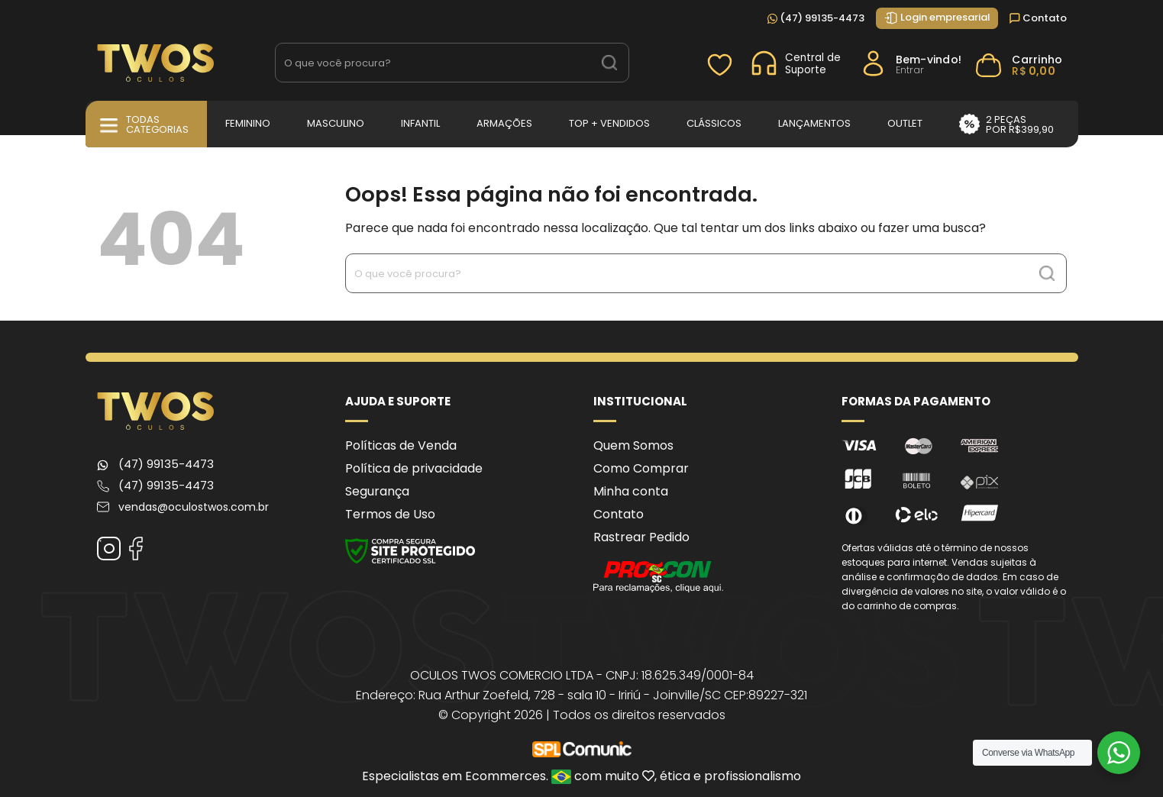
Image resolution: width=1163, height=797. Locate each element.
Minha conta (630, 491)
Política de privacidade (414, 468)
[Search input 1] (433, 62)
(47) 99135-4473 (815, 18)
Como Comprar (641, 468)
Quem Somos (633, 445)
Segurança (377, 491)
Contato (1038, 18)
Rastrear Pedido (641, 537)
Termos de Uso (390, 514)
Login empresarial (937, 17)
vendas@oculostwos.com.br (193, 507)
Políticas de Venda (401, 445)
